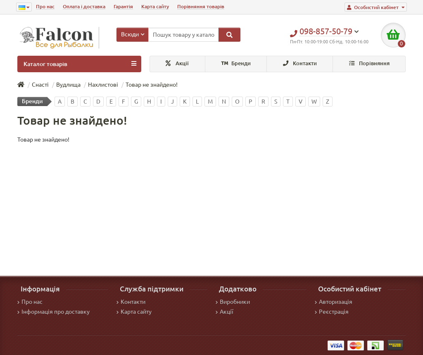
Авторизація (333, 301)
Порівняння (369, 63)
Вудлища (68, 84)
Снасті (40, 84)
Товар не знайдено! (152, 84)
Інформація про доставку (53, 311)
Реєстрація (332, 311)
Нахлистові (103, 84)
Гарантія (123, 6)
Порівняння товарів (200, 6)
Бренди (236, 63)
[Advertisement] (211, 205)
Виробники (233, 301)
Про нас (45, 6)
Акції (177, 63)
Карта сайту (155, 6)
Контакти (300, 63)
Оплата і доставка (84, 6)
